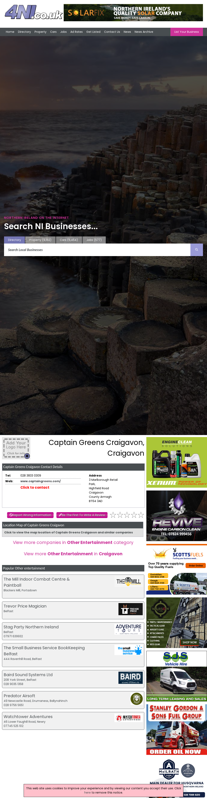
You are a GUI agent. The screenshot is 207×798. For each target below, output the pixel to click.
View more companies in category (73, 542)
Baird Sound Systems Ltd (28, 675)
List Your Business (186, 32)
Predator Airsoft (19, 696)
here (87, 793)
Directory (24, 32)
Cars (53, 32)
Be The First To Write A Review (83, 515)
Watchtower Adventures (28, 716)
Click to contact (34, 487)
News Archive (144, 32)
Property (40, 32)
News (127, 32)
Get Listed (93, 32)
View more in (73, 554)
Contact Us (112, 32)
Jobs (63, 32)
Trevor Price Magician (25, 606)
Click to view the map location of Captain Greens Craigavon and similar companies (68, 532)
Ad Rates (76, 32)
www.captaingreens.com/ (40, 481)
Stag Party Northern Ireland (31, 627)
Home (10, 32)
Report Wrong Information (32, 515)
